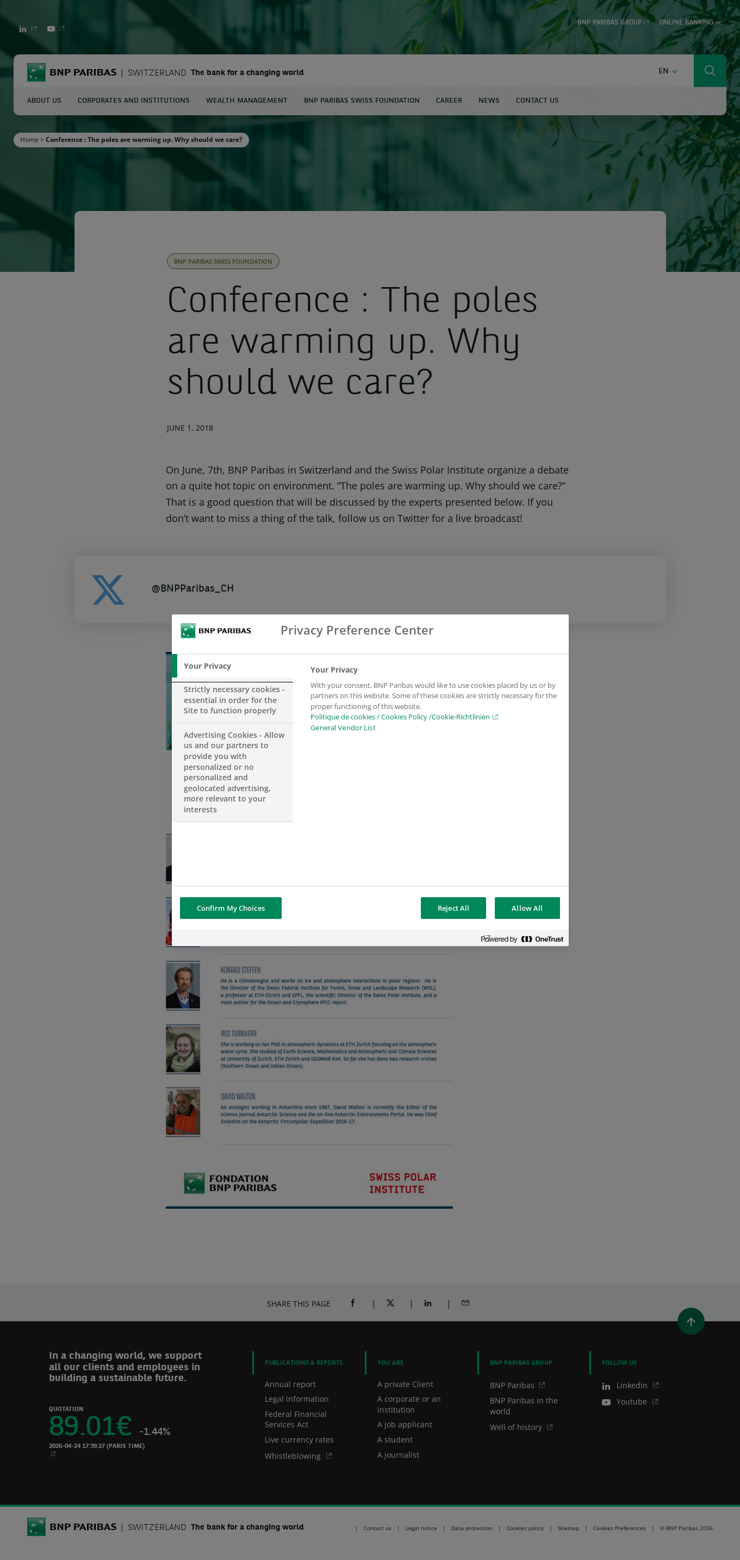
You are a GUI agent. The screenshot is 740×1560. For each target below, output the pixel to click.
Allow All (527, 908)
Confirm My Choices (231, 908)
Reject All (453, 908)
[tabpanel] (434, 702)
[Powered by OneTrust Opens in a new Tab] (522, 939)
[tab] (233, 666)
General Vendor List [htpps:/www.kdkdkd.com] (342, 727)
